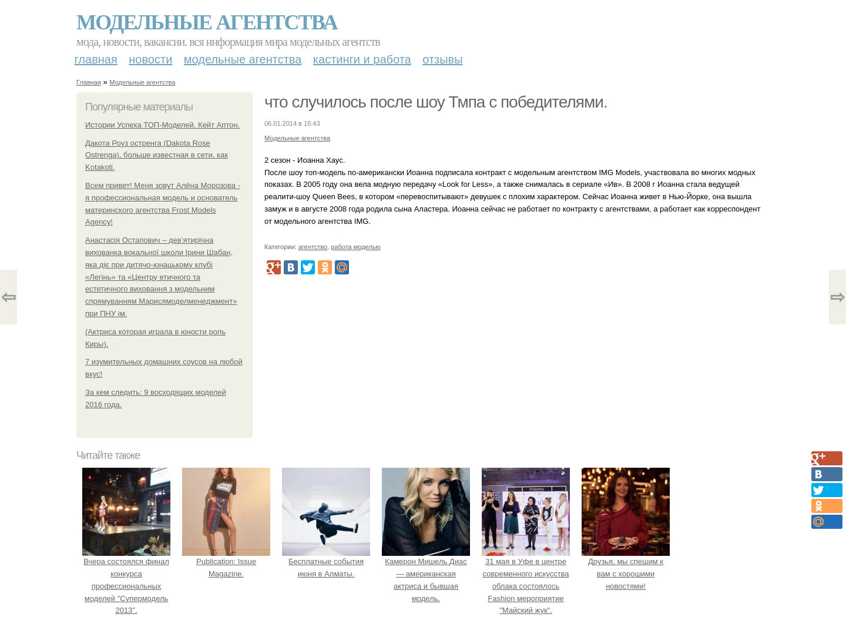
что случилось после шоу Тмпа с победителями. (435, 102)
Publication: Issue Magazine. (226, 561)
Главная (96, 59)
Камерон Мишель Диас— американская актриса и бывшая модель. (426, 573)
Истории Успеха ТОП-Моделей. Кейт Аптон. (162, 124)
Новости (150, 59)
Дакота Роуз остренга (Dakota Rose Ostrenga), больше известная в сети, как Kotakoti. (156, 155)
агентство (312, 246)
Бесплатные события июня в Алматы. (326, 561)
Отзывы (442, 59)
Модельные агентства (206, 22)
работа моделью (356, 246)
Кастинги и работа (362, 59)
